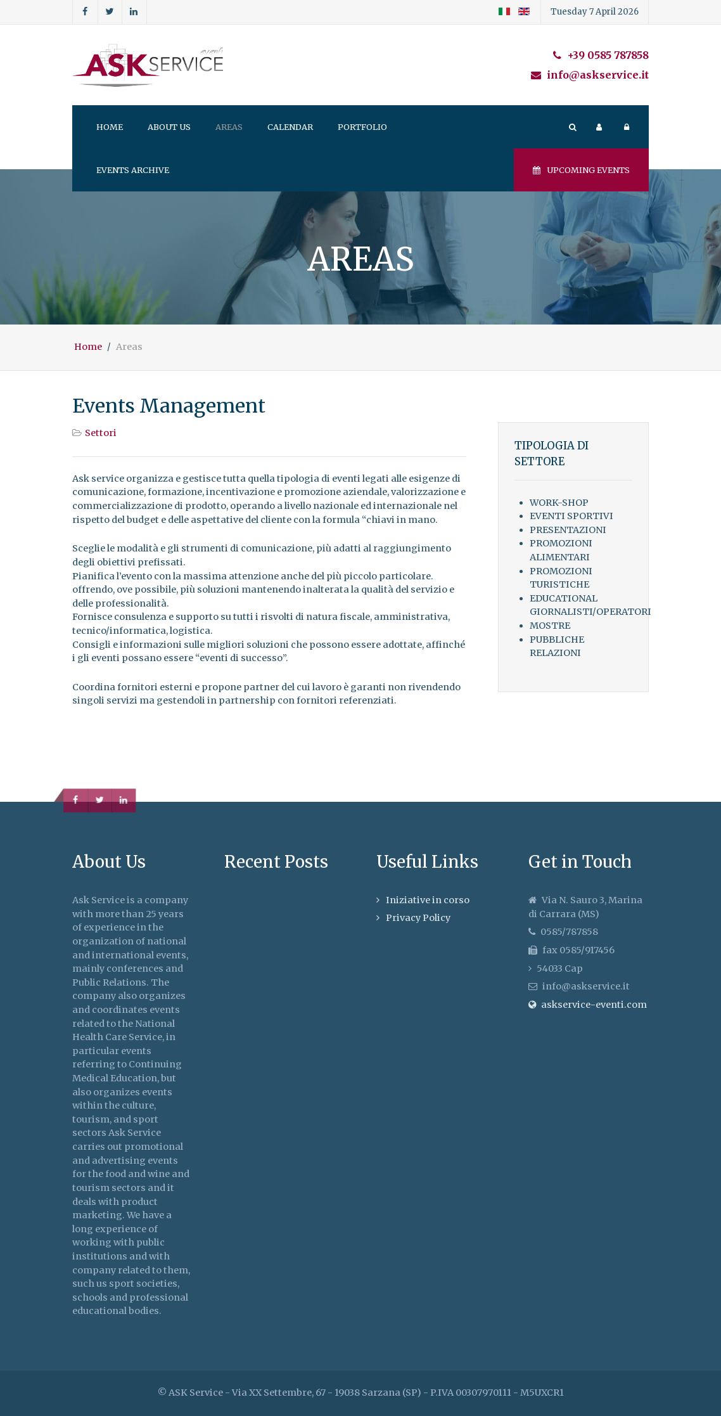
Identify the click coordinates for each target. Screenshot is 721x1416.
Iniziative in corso (427, 900)
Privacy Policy (418, 918)
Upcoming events (581, 170)
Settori (101, 433)
